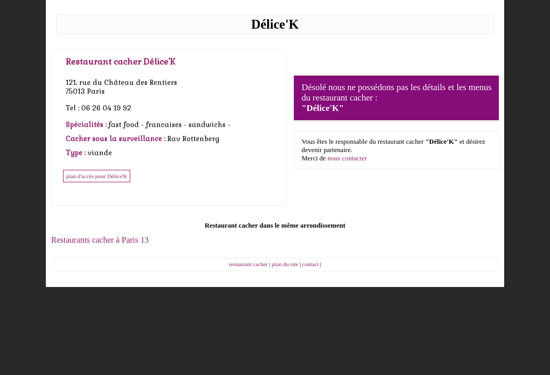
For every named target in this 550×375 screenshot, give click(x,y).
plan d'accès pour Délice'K (96, 176)
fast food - (127, 124)
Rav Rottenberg (193, 138)
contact (310, 264)
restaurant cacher (248, 264)
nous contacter (347, 158)
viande (100, 152)
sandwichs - (209, 124)
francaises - (167, 124)
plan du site (285, 264)
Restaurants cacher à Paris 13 (99, 239)
